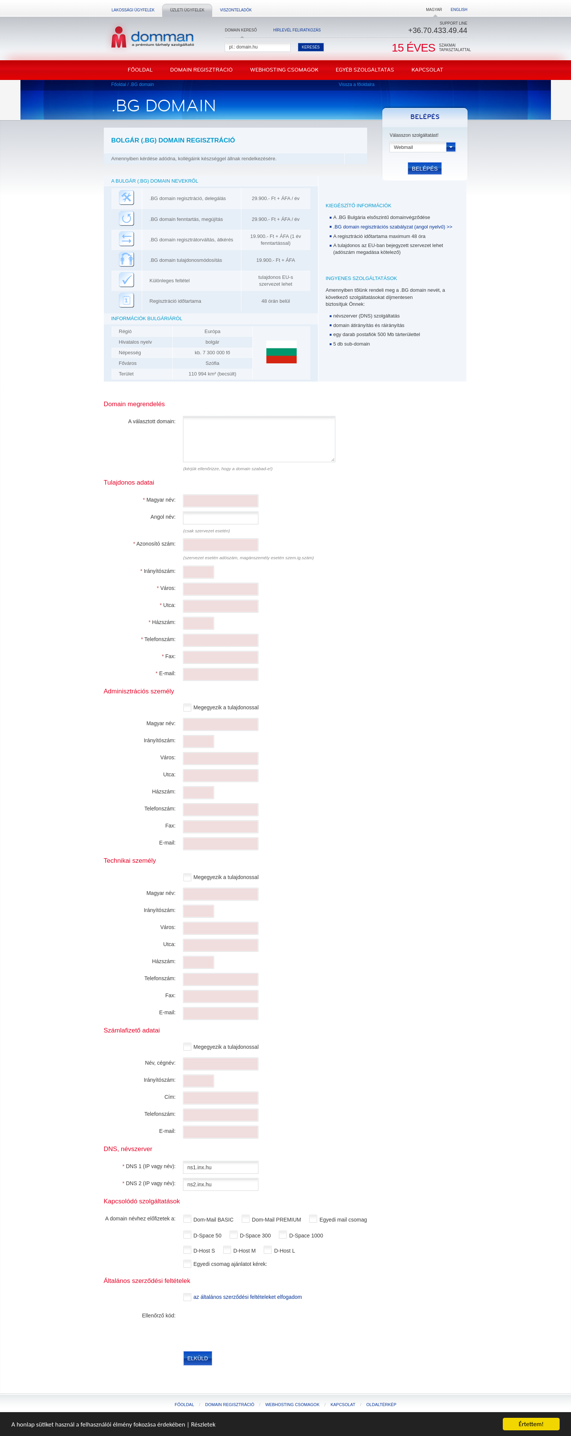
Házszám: (162, 622)
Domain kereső (241, 30)
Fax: (169, 656)
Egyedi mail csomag (343, 1220)
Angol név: (162, 517)
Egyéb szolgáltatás (365, 70)
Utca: (167, 605)
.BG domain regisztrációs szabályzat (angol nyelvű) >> (392, 227)
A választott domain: (151, 421)
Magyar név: (159, 500)
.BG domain (142, 84)
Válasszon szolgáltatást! (414, 135)
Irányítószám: (157, 571)
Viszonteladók (236, 10)
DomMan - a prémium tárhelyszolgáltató (150, 37)
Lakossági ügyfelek (133, 10)
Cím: (170, 1097)
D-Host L (285, 1251)
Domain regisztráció (201, 70)
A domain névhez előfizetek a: (140, 1218)
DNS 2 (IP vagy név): (149, 1183)
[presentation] (241, 1325)
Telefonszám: (158, 639)
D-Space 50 (208, 1236)
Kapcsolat (427, 70)
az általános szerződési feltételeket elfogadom (248, 1297)
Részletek (203, 1424)
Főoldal (140, 70)
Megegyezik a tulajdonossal (227, 707)
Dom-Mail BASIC (214, 1220)
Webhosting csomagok (284, 70)
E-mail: (166, 673)
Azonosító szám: (154, 544)
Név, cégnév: (160, 1063)
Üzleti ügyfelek (187, 10)
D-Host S (205, 1251)
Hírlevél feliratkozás (297, 30)
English (459, 10)
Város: (166, 588)
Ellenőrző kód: (159, 1315)
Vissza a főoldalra (357, 84)
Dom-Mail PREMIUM (277, 1220)
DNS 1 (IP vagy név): (149, 1166)
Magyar (434, 10)
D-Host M (245, 1251)
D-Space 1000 (306, 1236)
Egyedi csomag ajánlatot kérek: (231, 1264)
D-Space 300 (256, 1236)
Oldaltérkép (381, 1404)
